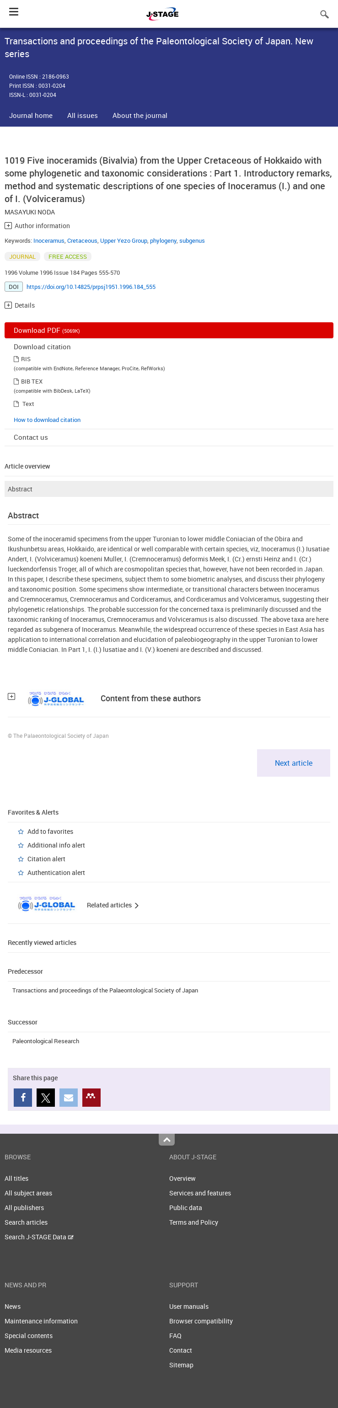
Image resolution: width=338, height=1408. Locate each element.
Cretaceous (82, 240)
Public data (185, 1207)
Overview (182, 1178)
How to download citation (47, 420)
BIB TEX (32, 381)
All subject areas (28, 1193)
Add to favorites (50, 831)
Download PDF (47, 330)
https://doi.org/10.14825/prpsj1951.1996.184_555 (91, 287)
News (13, 1306)
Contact (180, 1350)
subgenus (192, 240)
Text (28, 404)
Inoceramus (48, 240)
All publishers (24, 1207)
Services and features (200, 1193)
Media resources (28, 1350)
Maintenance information (41, 1321)
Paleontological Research (45, 1041)
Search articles (26, 1222)
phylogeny (163, 240)
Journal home (31, 115)
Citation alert (46, 858)
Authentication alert (56, 872)
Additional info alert (56, 845)
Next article (293, 763)
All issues (82, 115)
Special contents (29, 1335)
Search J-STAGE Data (39, 1236)
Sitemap (181, 1364)
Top (167, 1140)
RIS (26, 359)
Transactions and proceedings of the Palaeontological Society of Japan (105, 990)
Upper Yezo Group (123, 240)
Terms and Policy (193, 1222)
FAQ (175, 1335)
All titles (16, 1178)
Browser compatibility (201, 1321)
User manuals (189, 1306)
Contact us (31, 437)
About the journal (140, 115)
